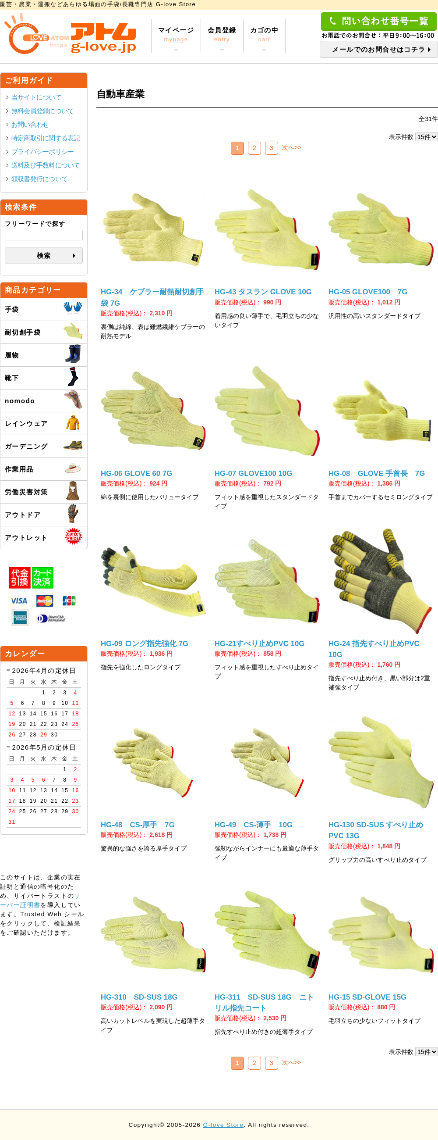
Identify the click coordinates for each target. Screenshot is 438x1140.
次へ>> (291, 147)
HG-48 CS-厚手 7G (138, 825)
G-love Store (223, 1125)
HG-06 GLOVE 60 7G (136, 473)
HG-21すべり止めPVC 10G (259, 644)
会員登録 (222, 35)
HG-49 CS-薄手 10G (254, 825)
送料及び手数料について (45, 165)
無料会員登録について (42, 110)
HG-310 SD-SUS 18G (139, 997)
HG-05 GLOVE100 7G (367, 292)
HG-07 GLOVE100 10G (253, 473)
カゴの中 (264, 35)
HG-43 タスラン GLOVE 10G (263, 292)
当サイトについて (36, 97)
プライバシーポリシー (42, 151)
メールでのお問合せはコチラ (378, 49)
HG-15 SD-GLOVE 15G (367, 997)
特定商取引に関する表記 (45, 138)
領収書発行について (39, 178)
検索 (44, 255)
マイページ (176, 35)
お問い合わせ (30, 124)
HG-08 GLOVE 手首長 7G (376, 473)
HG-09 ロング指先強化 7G (144, 644)
